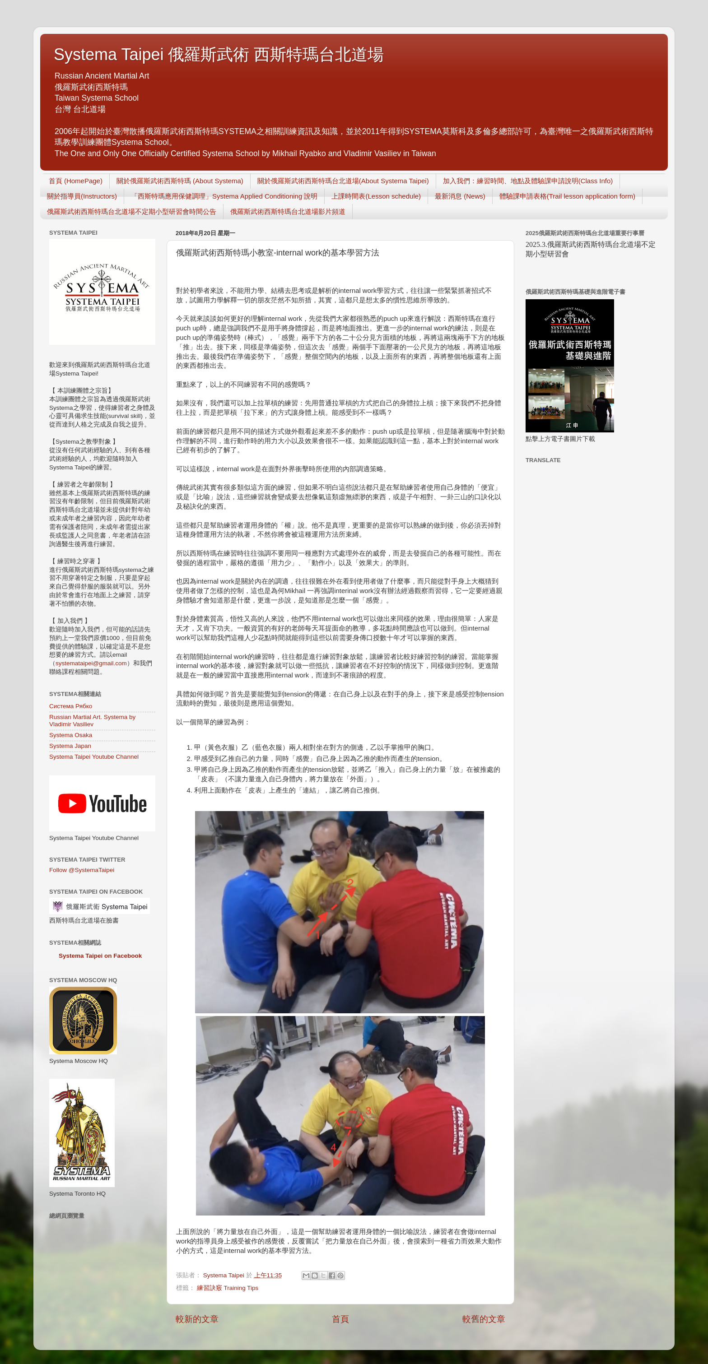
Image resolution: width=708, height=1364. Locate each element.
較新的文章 (197, 1319)
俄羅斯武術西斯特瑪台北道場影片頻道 (287, 211)
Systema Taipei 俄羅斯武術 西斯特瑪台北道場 (219, 54)
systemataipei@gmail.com (91, 663)
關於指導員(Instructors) (82, 196)
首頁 (340, 1319)
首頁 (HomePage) (75, 181)
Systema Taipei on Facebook (100, 955)
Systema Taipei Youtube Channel (94, 756)
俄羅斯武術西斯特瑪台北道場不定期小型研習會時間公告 (131, 211)
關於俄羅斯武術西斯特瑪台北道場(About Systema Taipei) (343, 181)
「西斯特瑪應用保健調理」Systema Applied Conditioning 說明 (224, 196)
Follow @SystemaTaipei (81, 870)
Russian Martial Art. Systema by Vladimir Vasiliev (92, 721)
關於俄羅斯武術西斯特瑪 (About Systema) (179, 181)
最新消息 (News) (460, 196)
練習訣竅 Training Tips (228, 1288)
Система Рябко (70, 706)
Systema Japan (70, 745)
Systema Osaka (70, 735)
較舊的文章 (483, 1319)
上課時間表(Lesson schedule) (376, 196)
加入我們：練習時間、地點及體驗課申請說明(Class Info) (528, 181)
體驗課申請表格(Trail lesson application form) (567, 196)
